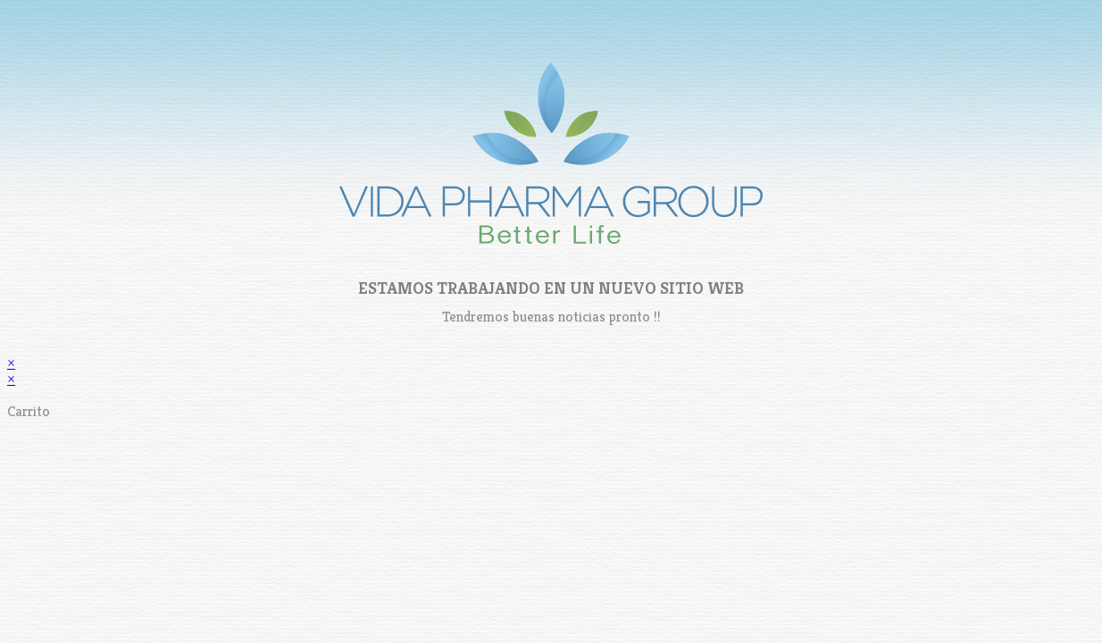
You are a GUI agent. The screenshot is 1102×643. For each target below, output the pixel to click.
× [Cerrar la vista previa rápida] (11, 363)
